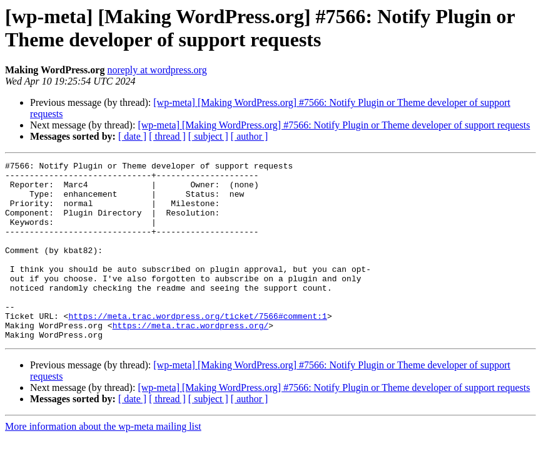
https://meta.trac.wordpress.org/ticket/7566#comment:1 (197, 347)
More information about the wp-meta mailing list (103, 462)
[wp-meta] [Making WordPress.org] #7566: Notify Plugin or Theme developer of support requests (334, 125)
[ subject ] (208, 136)
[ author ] (249, 136)
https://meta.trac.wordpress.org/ (191, 359)
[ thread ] (167, 136)
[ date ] (132, 136)
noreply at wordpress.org (156, 70)
